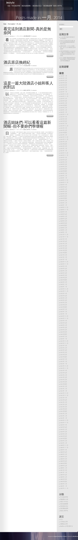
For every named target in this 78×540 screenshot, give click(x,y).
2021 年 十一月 (64, 139)
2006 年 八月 (63, 477)
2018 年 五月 (63, 223)
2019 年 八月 (63, 189)
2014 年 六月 (63, 329)
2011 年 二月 (63, 416)
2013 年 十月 (63, 345)
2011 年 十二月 (64, 393)
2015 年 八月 (63, 298)
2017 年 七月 (63, 246)
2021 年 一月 (63, 150)
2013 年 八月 (63, 348)
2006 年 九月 (63, 474)
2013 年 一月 (63, 363)
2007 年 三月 (63, 470)
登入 (61, 519)
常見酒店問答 (16, 6)
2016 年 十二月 (64, 261)
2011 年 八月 (63, 402)
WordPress (75, 536)
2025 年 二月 (63, 89)
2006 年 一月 (63, 486)
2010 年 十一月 (64, 422)
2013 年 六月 (63, 352)
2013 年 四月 (63, 357)
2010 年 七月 (63, 431)
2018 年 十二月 (64, 207)
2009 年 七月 (63, 456)
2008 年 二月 (63, 468)
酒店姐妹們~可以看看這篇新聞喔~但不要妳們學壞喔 (27, 124)
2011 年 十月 (63, 397)
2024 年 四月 (63, 105)
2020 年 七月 (63, 164)
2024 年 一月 (63, 112)
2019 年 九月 (63, 187)
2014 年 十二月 (64, 316)
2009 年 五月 (63, 461)
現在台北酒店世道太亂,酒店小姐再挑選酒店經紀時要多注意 (67, 42)
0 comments (34, 36)
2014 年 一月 (63, 338)
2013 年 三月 (63, 359)
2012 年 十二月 (64, 366)
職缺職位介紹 (64, 499)
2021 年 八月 (63, 141)
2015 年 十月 (63, 293)
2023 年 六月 (63, 119)
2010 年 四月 (63, 438)
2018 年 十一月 (64, 209)
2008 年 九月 (63, 465)
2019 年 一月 (63, 205)
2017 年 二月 (63, 257)
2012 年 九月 (63, 372)
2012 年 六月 (63, 379)
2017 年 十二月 (64, 234)
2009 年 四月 (63, 463)
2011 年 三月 (63, 413)
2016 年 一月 (63, 286)
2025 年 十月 (63, 78)
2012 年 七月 (63, 377)
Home (9, 6)
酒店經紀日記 (37, 6)
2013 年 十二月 (64, 341)
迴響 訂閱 (64, 524)
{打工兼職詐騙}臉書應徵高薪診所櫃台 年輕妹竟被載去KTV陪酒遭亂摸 (67, 59)
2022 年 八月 (63, 130)
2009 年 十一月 (64, 447)
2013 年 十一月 (64, 343)
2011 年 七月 (63, 404)
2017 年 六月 (63, 248)
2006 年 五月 (63, 479)
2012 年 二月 (63, 388)
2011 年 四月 (63, 411)
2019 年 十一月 (64, 182)
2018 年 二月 (63, 230)
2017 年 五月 (63, 250)
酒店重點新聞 (47, 6)
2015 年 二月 (63, 311)
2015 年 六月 (63, 302)
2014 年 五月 (63, 332)
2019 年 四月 (63, 198)
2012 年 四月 (63, 384)
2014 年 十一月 (64, 318)
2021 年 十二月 (64, 137)
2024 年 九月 (63, 101)
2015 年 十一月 (64, 291)
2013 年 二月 (63, 361)
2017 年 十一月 (64, 237)
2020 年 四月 (63, 171)
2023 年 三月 (63, 123)
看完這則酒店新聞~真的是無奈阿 (27, 31)
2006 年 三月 (63, 483)
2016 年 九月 (63, 268)
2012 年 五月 (63, 382)
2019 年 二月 (63, 203)
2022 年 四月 (63, 132)
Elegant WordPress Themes (60, 536)
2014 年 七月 (63, 327)
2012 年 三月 (63, 386)
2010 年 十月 (63, 425)
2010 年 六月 (63, 434)
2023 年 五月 (63, 121)
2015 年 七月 (63, 300)
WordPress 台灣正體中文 (66, 526)
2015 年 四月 (63, 307)
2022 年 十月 (63, 128)
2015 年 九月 (63, 295)
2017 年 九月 (63, 241)
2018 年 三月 (63, 227)
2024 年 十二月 (64, 94)
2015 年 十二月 (64, 289)
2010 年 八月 (63, 429)
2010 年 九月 (63, 427)
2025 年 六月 (63, 82)
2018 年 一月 (63, 232)
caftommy (11, 36)
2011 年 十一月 (64, 395)
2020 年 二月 (63, 175)
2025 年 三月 (63, 87)
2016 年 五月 (63, 277)
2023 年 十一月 (64, 114)
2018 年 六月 (63, 221)
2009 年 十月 (63, 449)
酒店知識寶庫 (26, 6)
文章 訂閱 (64, 521)
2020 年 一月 (63, 178)
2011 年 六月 (63, 406)
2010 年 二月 (63, 443)
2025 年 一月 (63, 91)
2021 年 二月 (63, 148)
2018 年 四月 (63, 225)
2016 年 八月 (63, 270)
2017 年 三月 (63, 255)
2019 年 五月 (63, 196)
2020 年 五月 (63, 169)
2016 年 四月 (63, 280)
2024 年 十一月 (64, 96)
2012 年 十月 (63, 370)
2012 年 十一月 (64, 368)
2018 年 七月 (63, 218)
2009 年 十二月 (64, 445)
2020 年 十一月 (64, 155)
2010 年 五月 (63, 436)
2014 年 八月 (63, 325)
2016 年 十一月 (64, 264)
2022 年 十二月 (64, 125)
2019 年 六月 (63, 193)
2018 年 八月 (63, 216)
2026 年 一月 (63, 76)
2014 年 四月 (63, 334)
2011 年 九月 (63, 400)
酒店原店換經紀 (16, 62)
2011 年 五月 (63, 409)
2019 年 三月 (63, 200)
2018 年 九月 (63, 214)
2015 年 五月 (63, 304)
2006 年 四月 (63, 481)
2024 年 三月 (63, 107)
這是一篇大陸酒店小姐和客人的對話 (28, 85)
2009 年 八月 (63, 454)
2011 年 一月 (63, 418)
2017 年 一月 (63, 259)
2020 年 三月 (63, 173)
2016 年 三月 (63, 282)
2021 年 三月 (63, 146)
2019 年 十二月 (64, 180)
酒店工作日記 (64, 501)
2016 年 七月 (63, 273)
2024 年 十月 (63, 98)
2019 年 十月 (63, 184)
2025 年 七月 (63, 80)
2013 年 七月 (63, 350)
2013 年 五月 (63, 354)
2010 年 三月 (63, 440)
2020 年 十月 (63, 157)
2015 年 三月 (63, 309)
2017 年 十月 (63, 239)
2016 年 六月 (63, 275)
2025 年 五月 (63, 85)
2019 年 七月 (63, 191)
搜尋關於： (62, 24)
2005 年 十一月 (64, 488)
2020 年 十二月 (64, 153)
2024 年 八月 (63, 103)
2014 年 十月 (63, 320)
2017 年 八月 (63, 243)
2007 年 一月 (63, 472)
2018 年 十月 (63, 212)
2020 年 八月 (63, 162)
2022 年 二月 (63, 135)
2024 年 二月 (63, 110)
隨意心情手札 (57, 6)
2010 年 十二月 (64, 420)
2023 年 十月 (63, 116)
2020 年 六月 (63, 166)
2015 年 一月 (63, 314)
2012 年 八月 (63, 375)
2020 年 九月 (63, 159)
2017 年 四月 (63, 252)
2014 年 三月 (63, 336)
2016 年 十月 (63, 266)
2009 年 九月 (63, 452)
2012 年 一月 (63, 391)
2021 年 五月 (63, 144)
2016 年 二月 (63, 284)
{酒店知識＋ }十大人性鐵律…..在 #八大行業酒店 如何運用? (68, 47)
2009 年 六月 (63, 459)
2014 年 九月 (63, 323)
